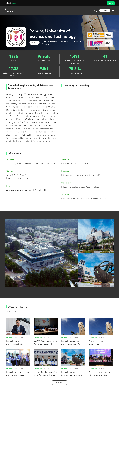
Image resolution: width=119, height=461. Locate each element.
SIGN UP (111, 3)
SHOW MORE (59, 382)
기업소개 (10, 3)
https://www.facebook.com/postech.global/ (80, 175)
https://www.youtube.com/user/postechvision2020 (83, 198)
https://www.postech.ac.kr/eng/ (75, 163)
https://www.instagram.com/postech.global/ (80, 187)
